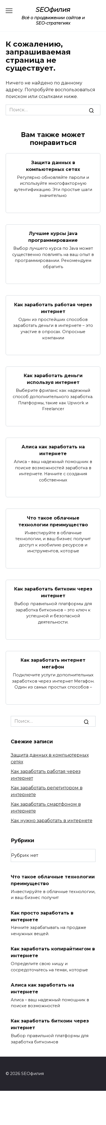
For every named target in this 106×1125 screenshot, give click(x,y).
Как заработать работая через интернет (53, 308)
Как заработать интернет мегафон (53, 663)
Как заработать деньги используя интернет (53, 379)
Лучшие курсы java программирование (53, 237)
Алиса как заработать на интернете (53, 450)
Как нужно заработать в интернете (51, 820)
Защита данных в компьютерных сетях (53, 166)
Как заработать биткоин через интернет (53, 592)
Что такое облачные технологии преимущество (53, 521)
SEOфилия (53, 10)
